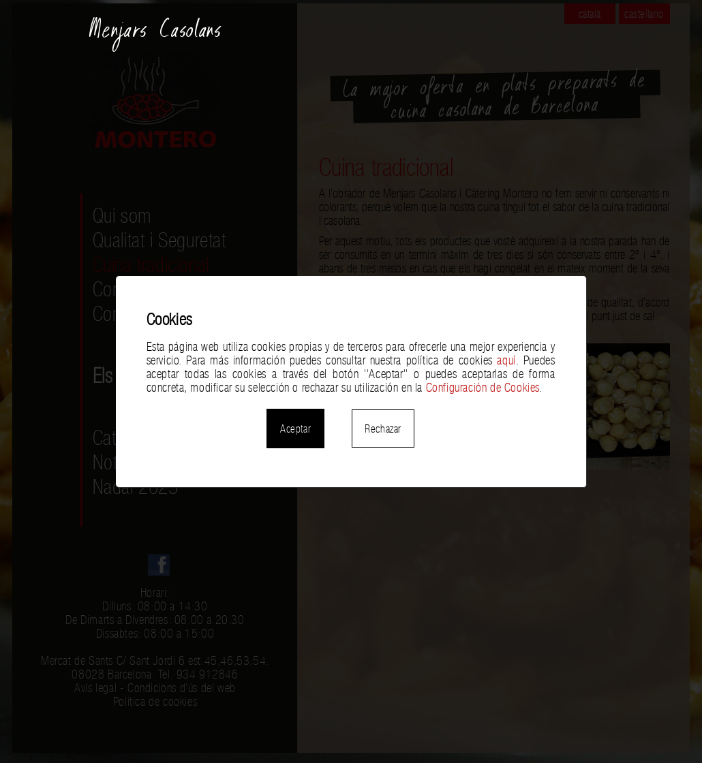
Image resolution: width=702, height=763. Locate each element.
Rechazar (383, 428)
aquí (506, 360)
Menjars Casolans (155, 35)
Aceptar (295, 428)
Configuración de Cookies (482, 387)
